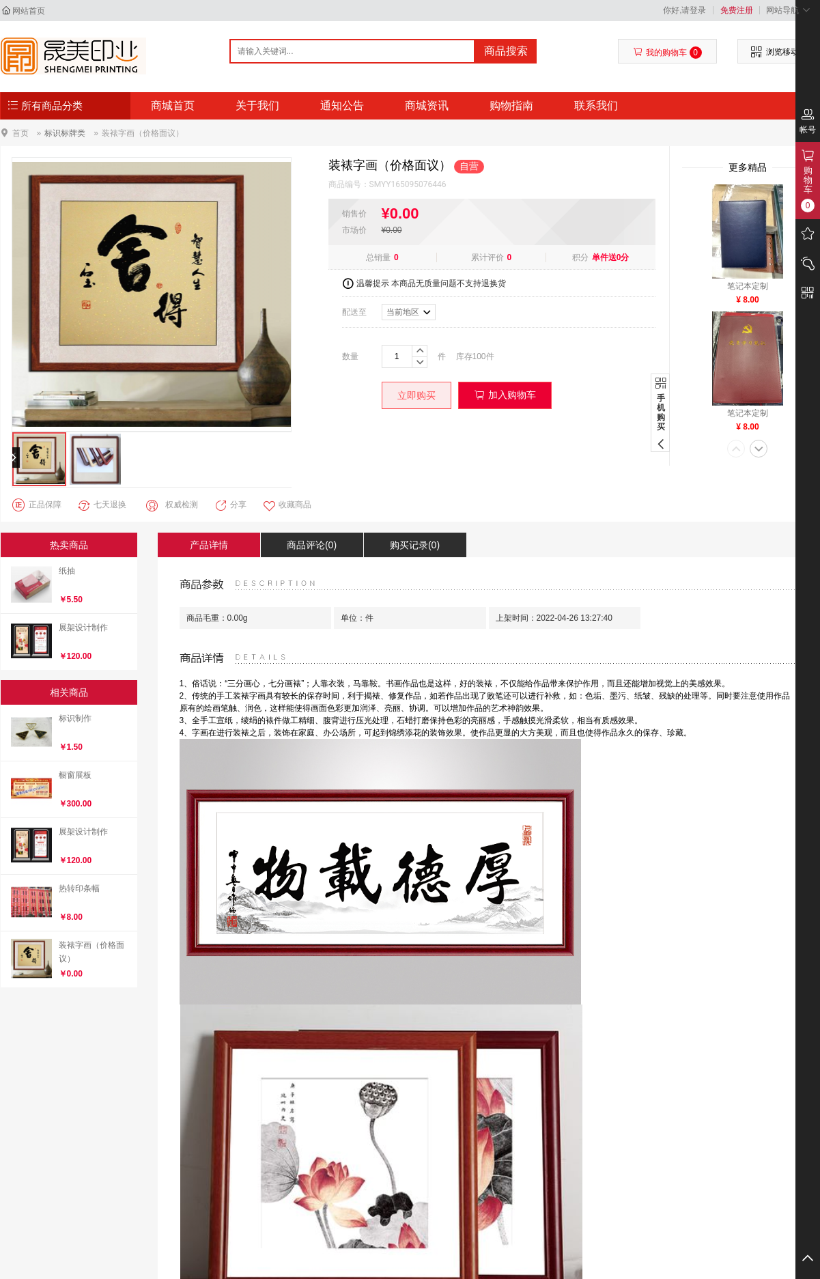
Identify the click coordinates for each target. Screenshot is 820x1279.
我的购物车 (667, 52)
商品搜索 (506, 51)
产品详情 (209, 544)
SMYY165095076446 (408, 184)
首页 (20, 132)
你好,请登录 (684, 10)
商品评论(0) (312, 544)
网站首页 (28, 11)
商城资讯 (427, 105)
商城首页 (173, 105)
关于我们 (257, 105)
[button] (736, 450)
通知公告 (342, 105)
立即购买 (416, 395)
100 (479, 356)
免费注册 (736, 10)
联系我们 (596, 105)
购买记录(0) (415, 544)
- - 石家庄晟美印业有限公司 (73, 56)
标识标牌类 (64, 133)
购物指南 (511, 105)
